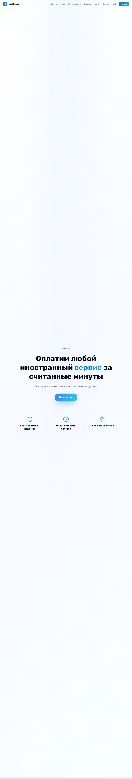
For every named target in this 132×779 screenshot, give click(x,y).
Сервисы (87, 4)
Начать (124, 4)
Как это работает (58, 4)
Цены (97, 4)
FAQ (114, 4)
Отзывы (106, 4)
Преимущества (74, 4)
